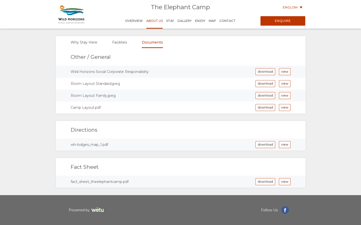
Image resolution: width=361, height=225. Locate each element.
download (265, 71)
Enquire (283, 21)
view (284, 71)
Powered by (87, 210)
